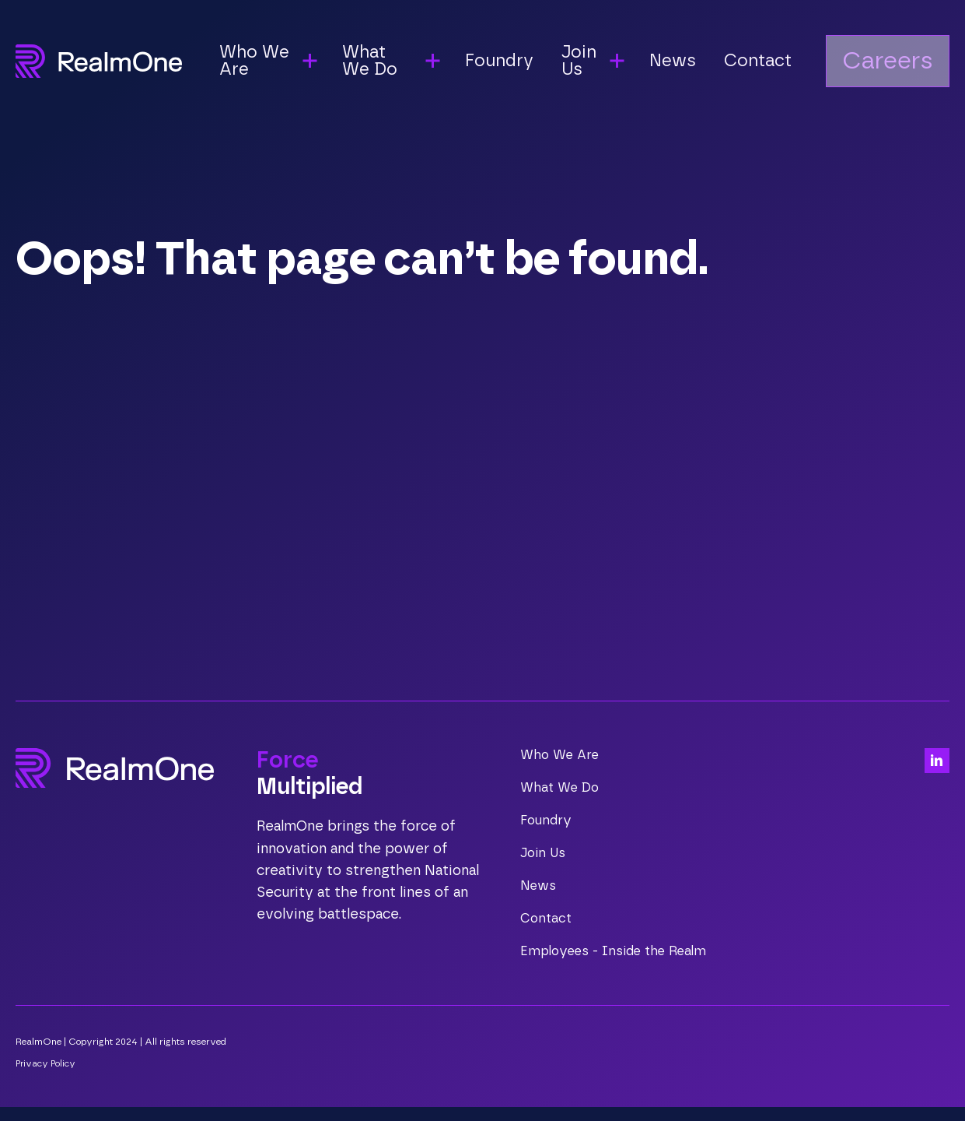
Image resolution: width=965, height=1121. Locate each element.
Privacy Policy (47, 1077)
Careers (901, 63)
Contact (771, 62)
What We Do (561, 788)
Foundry (515, 62)
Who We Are (561, 755)
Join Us (543, 853)
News (688, 62)
